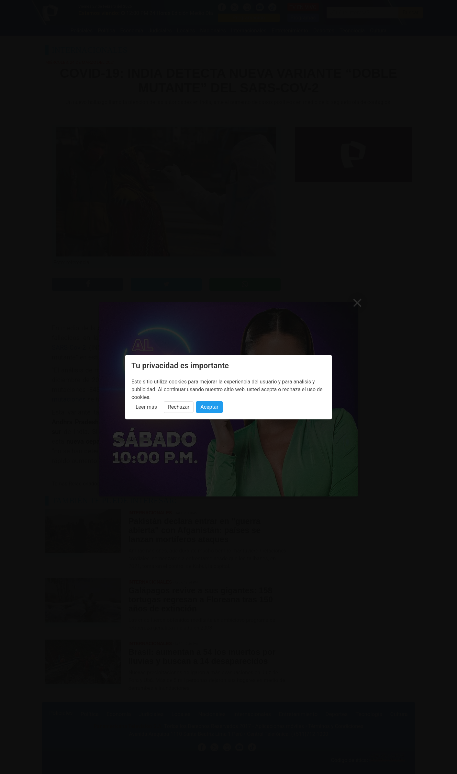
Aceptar (209, 407)
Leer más (146, 407)
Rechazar (178, 407)
